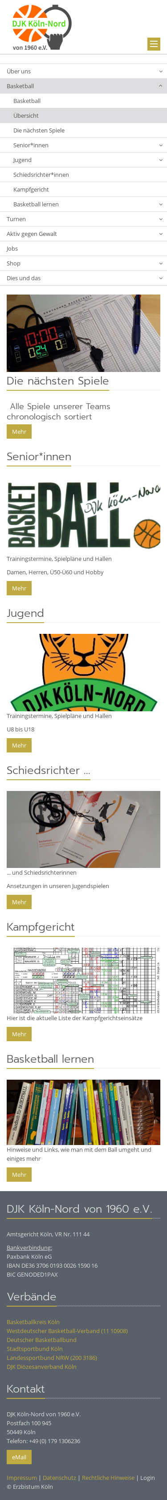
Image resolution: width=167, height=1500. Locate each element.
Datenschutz (59, 1478)
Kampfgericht (31, 189)
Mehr (19, 431)
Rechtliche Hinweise (108, 1478)
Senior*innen (31, 145)
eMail (19, 1457)
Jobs (12, 248)
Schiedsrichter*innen (41, 175)
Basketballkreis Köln (33, 1322)
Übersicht (26, 115)
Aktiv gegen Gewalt (32, 234)
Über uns (19, 71)
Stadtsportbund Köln (35, 1349)
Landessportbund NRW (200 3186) (52, 1358)
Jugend (22, 160)
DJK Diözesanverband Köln (42, 1367)
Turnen (16, 219)
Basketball (20, 86)
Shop (13, 263)
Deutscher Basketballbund (42, 1340)
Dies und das (24, 278)
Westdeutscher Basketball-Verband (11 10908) (67, 1331)
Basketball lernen (36, 204)
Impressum (22, 1478)
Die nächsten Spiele (39, 130)
